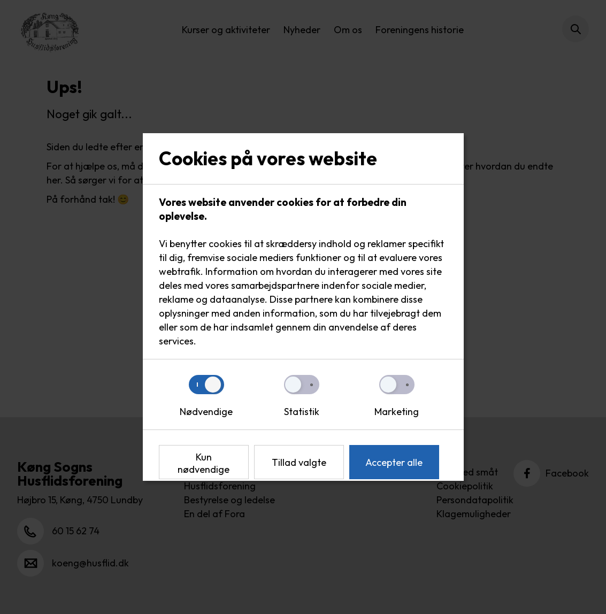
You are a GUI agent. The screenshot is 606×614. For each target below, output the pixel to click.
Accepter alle (394, 462)
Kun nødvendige (203, 463)
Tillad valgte (299, 462)
